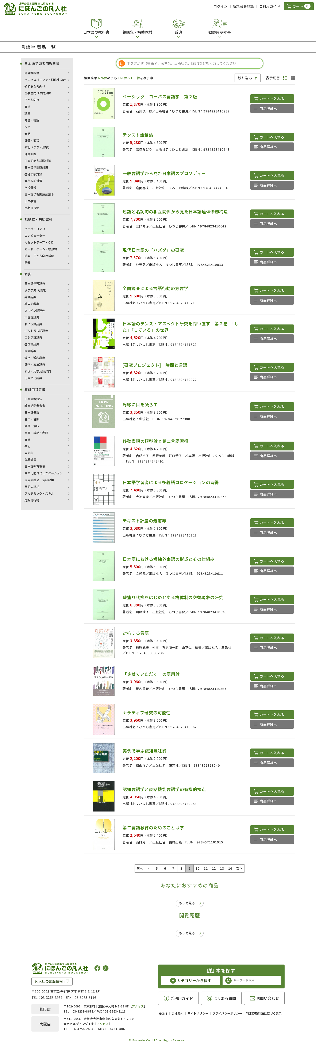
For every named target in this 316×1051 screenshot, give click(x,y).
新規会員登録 (243, 6)
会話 (27, 133)
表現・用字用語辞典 (37, 371)
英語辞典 (30, 297)
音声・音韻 (31, 419)
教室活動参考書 (34, 406)
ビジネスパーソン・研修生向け (45, 80)
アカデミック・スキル (39, 493)
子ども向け (31, 100)
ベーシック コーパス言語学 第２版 (160, 96)
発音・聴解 (31, 120)
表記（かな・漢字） (37, 147)
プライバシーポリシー (227, 1013)
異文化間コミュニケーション (43, 473)
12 (214, 868)
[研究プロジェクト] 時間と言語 (155, 365)
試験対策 (30, 459)
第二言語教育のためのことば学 (153, 827)
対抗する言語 (136, 633)
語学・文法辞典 (34, 364)
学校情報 (30, 187)
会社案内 (177, 1013)
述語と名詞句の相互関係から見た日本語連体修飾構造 (175, 211)
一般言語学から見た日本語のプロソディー (164, 173)
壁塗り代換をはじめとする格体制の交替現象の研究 (173, 597)
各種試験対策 (33, 174)
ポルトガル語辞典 (36, 330)
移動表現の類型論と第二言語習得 (155, 441)
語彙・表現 (31, 140)
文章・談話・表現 (36, 433)
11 (206, 868)
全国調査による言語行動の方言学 (155, 288)
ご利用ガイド (269, 6)
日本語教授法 (33, 399)
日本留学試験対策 (36, 167)
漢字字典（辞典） (36, 290)
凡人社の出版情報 (49, 981)
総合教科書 (31, 73)
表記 (27, 446)
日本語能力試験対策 (37, 161)
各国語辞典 (31, 344)
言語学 (28, 453)
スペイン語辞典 (34, 310)
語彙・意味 (31, 426)
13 (222, 868)
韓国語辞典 (31, 304)
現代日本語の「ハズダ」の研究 (153, 250)
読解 (27, 113)
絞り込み (245, 77)
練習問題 (30, 154)
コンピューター (34, 235)
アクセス (138, 1006)
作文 (27, 127)
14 (230, 868)
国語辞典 (30, 351)
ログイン (220, 6)
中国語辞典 (31, 317)
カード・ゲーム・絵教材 (40, 249)
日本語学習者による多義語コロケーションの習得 (171, 482)
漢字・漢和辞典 (34, 358)
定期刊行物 (31, 208)
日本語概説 (31, 412)
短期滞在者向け (34, 86)
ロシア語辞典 (33, 337)
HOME (163, 1013)
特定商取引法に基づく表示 (264, 1013)
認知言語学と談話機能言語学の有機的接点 (164, 789)
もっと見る (187, 903)
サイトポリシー (198, 1013)
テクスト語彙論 (138, 135)
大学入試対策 (33, 181)
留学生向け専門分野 (37, 93)
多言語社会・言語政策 (39, 480)
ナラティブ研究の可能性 (147, 712)
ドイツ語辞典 (33, 324)
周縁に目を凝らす (140, 404)
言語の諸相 (31, 486)
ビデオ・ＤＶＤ (34, 229)
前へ (139, 868)
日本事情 (30, 201)
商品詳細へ (268, 108)
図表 (27, 262)
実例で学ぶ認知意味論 (144, 751)
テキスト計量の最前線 (144, 520)
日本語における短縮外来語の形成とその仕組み (169, 559)
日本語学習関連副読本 (39, 194)
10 (198, 868)
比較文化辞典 (33, 378)
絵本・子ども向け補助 (39, 256)
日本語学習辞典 (34, 283)
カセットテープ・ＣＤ (39, 242)
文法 (27, 106)
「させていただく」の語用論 (151, 674)
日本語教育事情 (34, 466)
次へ (239, 868)
